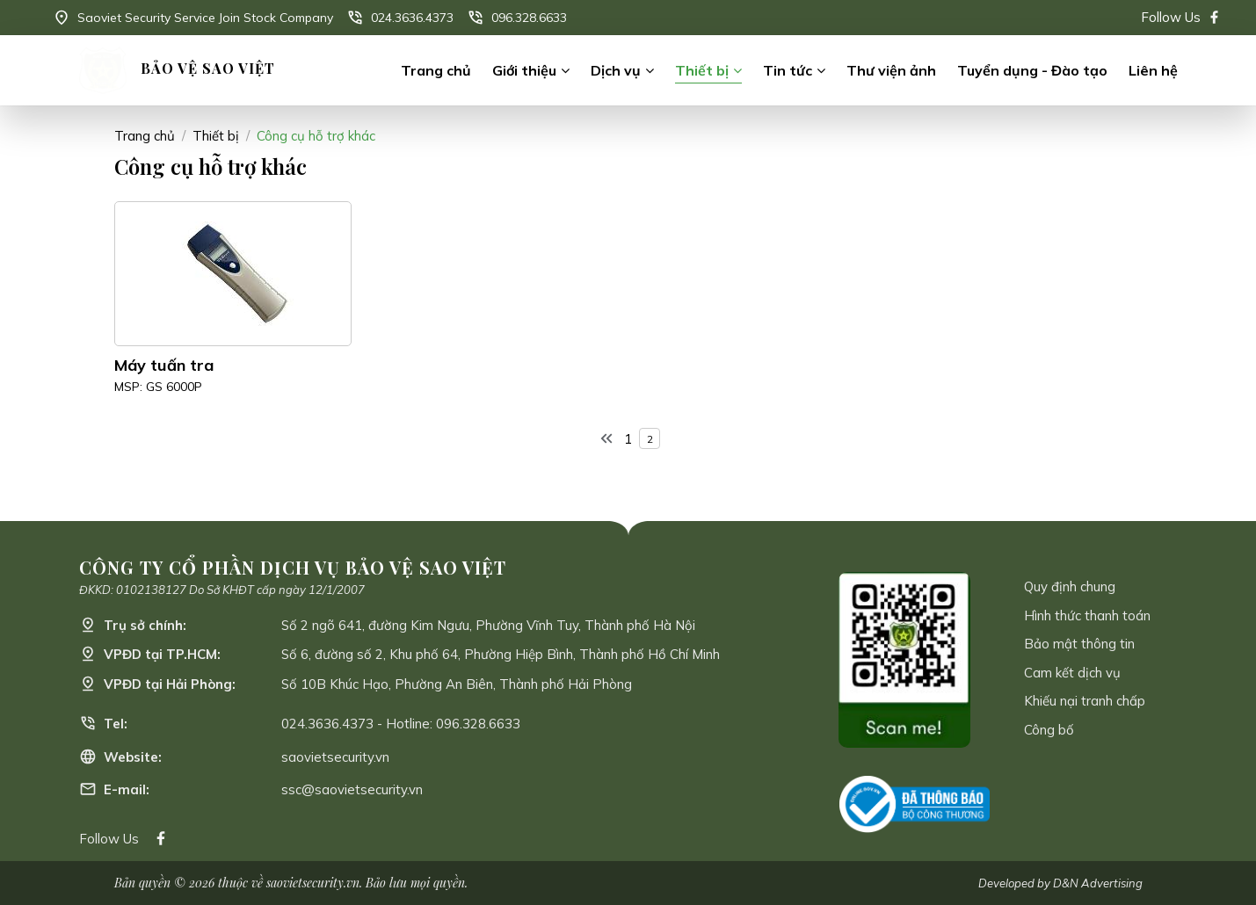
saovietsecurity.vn (335, 757)
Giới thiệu (524, 70)
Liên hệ (1153, 70)
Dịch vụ (616, 70)
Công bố (1049, 729)
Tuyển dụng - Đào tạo (1032, 70)
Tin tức (787, 70)
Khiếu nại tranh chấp (1084, 700)
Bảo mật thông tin (1079, 643)
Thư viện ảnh (891, 70)
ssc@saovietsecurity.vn (352, 789)
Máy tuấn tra (164, 365)
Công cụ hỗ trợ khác (316, 135)
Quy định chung (1069, 586)
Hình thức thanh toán (1087, 615)
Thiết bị (702, 70)
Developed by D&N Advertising (1060, 883)
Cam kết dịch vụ (1072, 672)
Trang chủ (436, 70)
